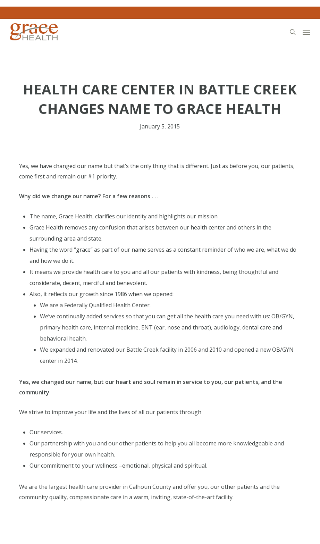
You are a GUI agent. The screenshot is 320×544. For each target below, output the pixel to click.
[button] (306, 31)
